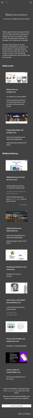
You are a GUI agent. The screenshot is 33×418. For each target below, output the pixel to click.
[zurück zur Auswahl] (16, 406)
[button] (2, 2)
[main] (16, 14)
